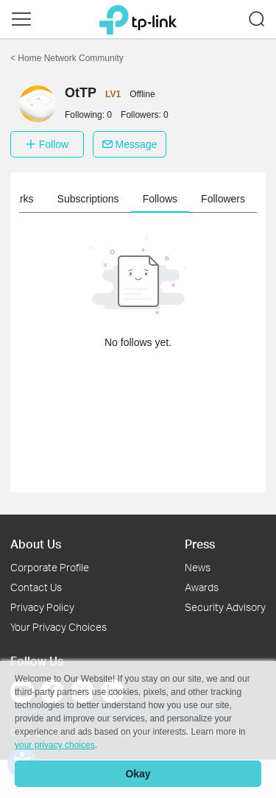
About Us (35, 543)
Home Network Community (67, 58)
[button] (21, 19)
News (197, 567)
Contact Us (36, 587)
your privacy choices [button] (55, 745)
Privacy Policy (42, 607)
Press (200, 543)
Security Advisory (225, 607)
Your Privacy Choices (58, 627)
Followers (223, 199)
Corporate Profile (49, 567)
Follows (160, 199)
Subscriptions (88, 199)
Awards (202, 587)
